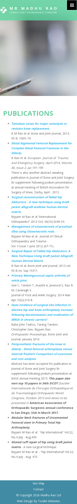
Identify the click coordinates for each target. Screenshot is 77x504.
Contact (38, 489)
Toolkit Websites (49, 501)
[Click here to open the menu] (72, 5)
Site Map (38, 483)
